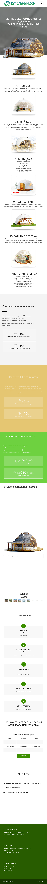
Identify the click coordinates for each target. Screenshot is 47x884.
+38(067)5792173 (13, 788)
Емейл (37, 738)
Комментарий (37, 746)
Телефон (23, 738)
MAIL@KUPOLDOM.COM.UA (17, 792)
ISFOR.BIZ (10, 881)
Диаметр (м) (23, 746)
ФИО (10, 738)
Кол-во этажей (10, 746)
